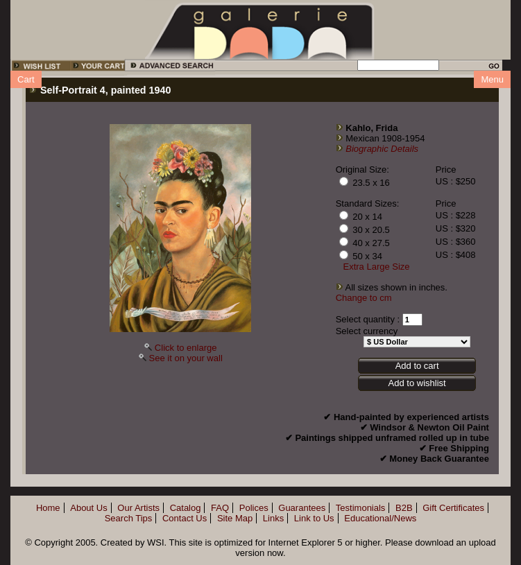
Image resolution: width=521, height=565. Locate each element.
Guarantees (301, 508)
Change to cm (364, 298)
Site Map (235, 518)
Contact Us (184, 518)
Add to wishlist (417, 383)
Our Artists (138, 508)
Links (273, 518)
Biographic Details (381, 149)
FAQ (220, 508)
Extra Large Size (376, 266)
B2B (404, 508)
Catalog (185, 508)
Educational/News (380, 518)
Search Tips (129, 518)
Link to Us (314, 518)
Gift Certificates (453, 508)
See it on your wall (186, 358)
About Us (88, 508)
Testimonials (361, 508)
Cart (26, 79)
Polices (253, 508)
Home (48, 508)
